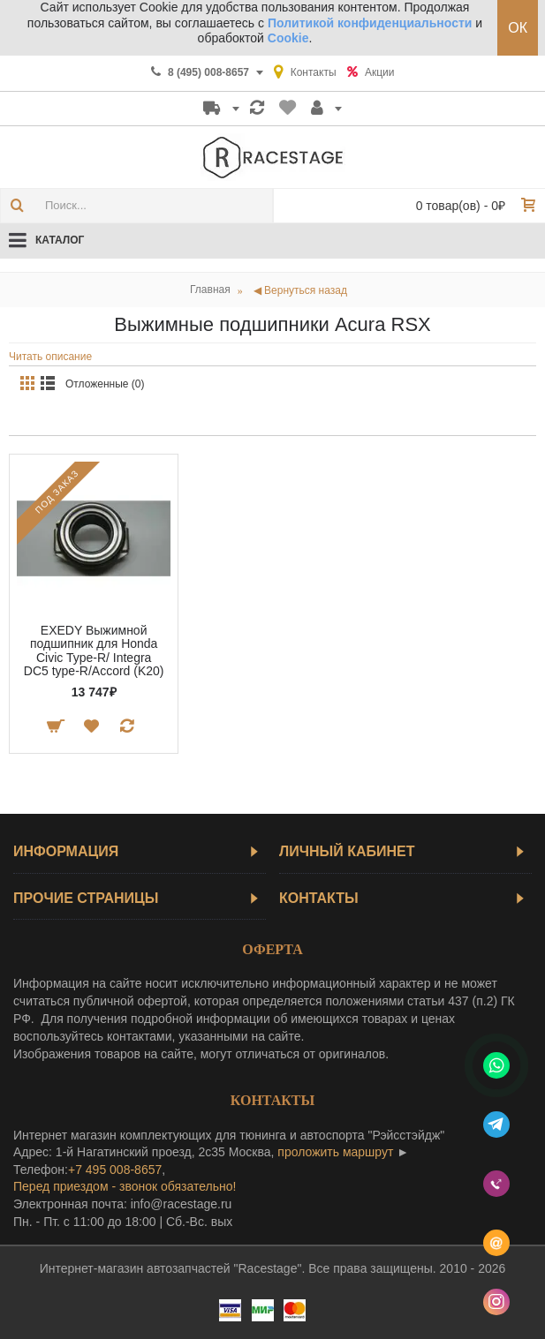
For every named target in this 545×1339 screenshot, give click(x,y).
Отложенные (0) (105, 384)
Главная (210, 289)
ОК (517, 27)
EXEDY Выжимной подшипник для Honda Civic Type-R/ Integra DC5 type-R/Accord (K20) (94, 650)
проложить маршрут (335, 1152)
